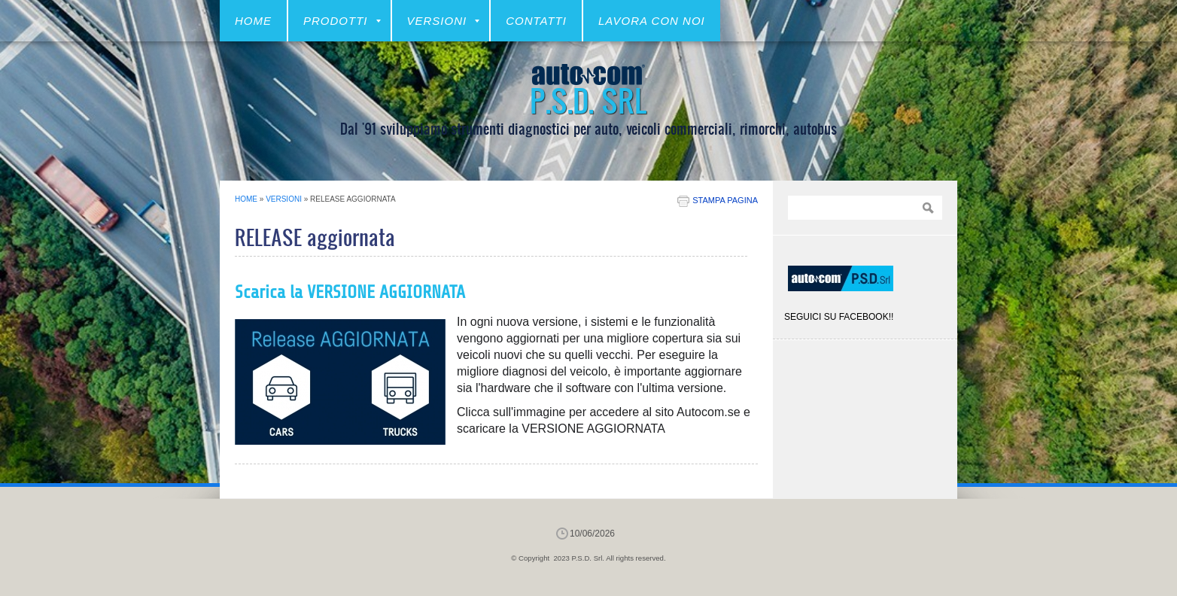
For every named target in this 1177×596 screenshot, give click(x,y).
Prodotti (342, 20)
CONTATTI (536, 20)
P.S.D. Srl (588, 99)
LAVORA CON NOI (651, 20)
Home (253, 20)
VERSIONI (443, 20)
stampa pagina (725, 200)
